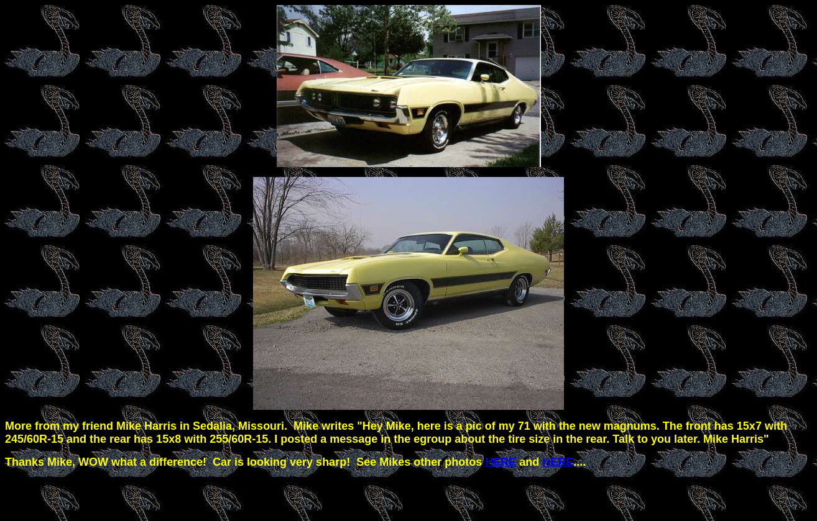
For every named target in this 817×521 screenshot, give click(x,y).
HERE (500, 462)
